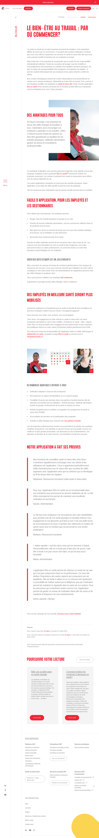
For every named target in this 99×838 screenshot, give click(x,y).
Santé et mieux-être (32, 771)
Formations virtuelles (56, 750)
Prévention (28, 760)
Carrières (28, 808)
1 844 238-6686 (17, 8)
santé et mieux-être (65, 84)
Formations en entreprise (57, 752)
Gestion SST (79, 780)
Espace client (29, 755)
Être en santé (32, 87)
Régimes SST (30, 744)
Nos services (31, 738)
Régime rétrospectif (84, 8)
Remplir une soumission (60, 782)
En (93, 8)
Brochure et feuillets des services (35, 816)
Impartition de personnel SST (84, 777)
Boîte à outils (29, 820)
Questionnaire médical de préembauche (32, 764)
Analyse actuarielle (30, 752)
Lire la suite (37, 717)
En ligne (46, 631)
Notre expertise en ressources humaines (59, 776)
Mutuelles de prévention (32, 747)
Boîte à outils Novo (48, 2)
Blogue (27, 812)
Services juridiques (82, 744)
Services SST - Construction (80, 773)
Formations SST (56, 744)
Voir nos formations (58, 758)
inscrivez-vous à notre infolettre (69, 614)
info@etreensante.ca (35, 337)
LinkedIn (82, 17)
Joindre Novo (29, 824)
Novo (26, 803)
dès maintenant (67, 277)
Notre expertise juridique (82, 747)
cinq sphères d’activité (72, 421)
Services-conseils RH (58, 771)
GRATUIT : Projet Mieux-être (33, 779)
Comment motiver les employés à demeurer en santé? (76, 674)
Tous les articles (84, 659)
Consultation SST (81, 782)
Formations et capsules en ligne (59, 747)
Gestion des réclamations (32, 758)
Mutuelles (28, 8)
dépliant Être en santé (35, 334)
